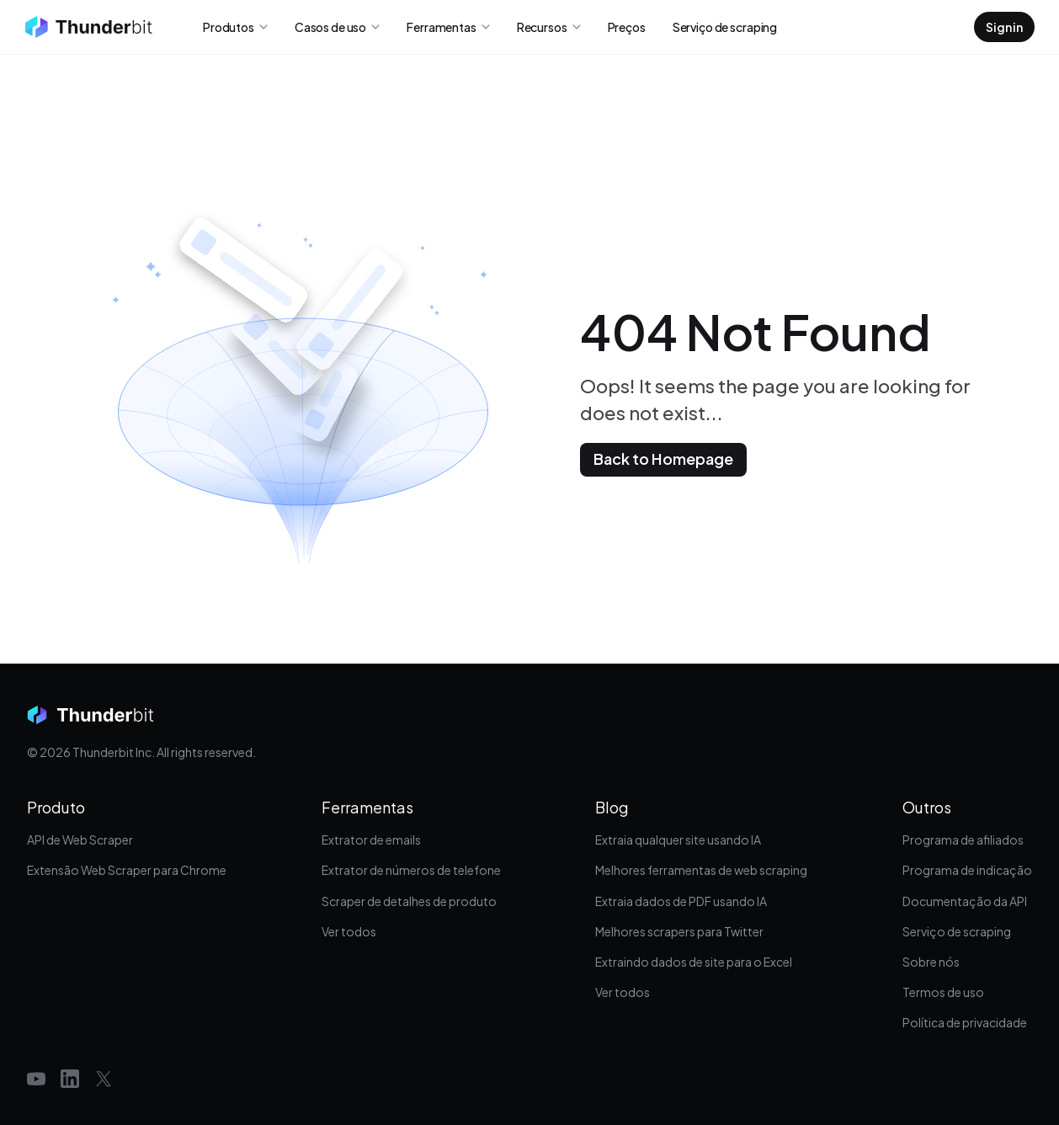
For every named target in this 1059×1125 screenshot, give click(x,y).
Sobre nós (931, 961)
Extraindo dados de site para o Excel (693, 961)
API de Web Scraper (80, 839)
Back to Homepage (663, 458)
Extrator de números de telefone (411, 870)
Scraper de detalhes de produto (409, 901)
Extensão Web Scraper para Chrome (126, 870)
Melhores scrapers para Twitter (679, 931)
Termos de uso (943, 992)
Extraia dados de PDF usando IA (681, 901)
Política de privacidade (964, 1022)
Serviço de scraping (956, 931)
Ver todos (349, 931)
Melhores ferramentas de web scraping (701, 870)
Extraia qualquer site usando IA (678, 839)
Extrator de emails (371, 839)
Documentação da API (964, 901)
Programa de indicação (967, 870)
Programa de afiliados (963, 839)
